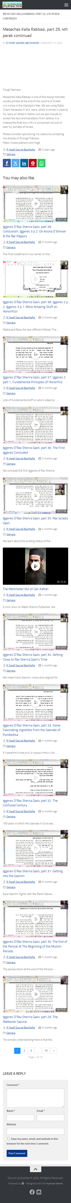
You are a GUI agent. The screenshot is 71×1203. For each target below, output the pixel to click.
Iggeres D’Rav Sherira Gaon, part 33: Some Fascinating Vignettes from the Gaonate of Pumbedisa (31, 730)
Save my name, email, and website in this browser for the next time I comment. (32, 1141)
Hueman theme (54, 1183)
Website (11, 1124)
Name (11, 1110)
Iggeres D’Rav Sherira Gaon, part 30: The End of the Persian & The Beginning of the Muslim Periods (35, 946)
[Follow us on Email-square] (39, 1192)
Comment (13, 1085)
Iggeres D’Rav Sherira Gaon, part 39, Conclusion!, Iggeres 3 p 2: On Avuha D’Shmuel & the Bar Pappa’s (34, 231)
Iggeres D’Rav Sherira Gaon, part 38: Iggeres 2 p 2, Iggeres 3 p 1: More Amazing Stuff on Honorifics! (35, 306)
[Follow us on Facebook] (32, 1192)
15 (46, 1050)
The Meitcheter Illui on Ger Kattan (25, 589)
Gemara (10, 154)
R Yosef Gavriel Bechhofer (22, 43)
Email (41, 1110)
